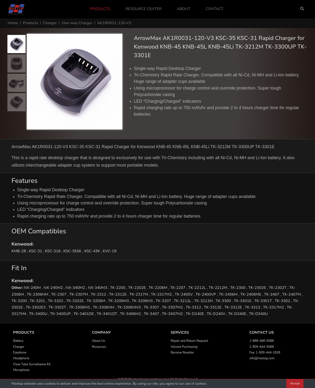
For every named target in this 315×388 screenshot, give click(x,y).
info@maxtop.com (262, 358)
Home (13, 23)
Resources (99, 347)
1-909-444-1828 (268, 352)
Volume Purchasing (184, 347)
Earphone (19, 352)
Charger (50, 23)
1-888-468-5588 (262, 341)
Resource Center (144, 8)
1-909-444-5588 (262, 347)
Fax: (253, 352)
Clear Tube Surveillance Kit (32, 364)
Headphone (21, 358)
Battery (18, 341)
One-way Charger (77, 23)
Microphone (21, 370)
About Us (98, 341)
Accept (295, 383)
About (183, 8)
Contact (214, 8)
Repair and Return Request (189, 341)
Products (100, 8)
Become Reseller (182, 352)
